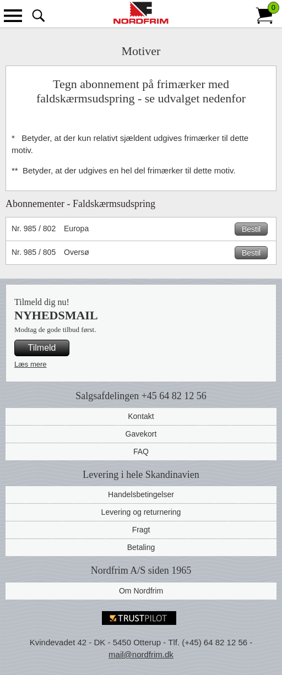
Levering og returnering (141, 512)
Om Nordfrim (141, 590)
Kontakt (141, 416)
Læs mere (30, 364)
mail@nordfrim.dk (141, 654)
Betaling (141, 547)
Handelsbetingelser (141, 494)
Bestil (251, 229)
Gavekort (141, 433)
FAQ (141, 451)
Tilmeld (42, 347)
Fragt (141, 529)
